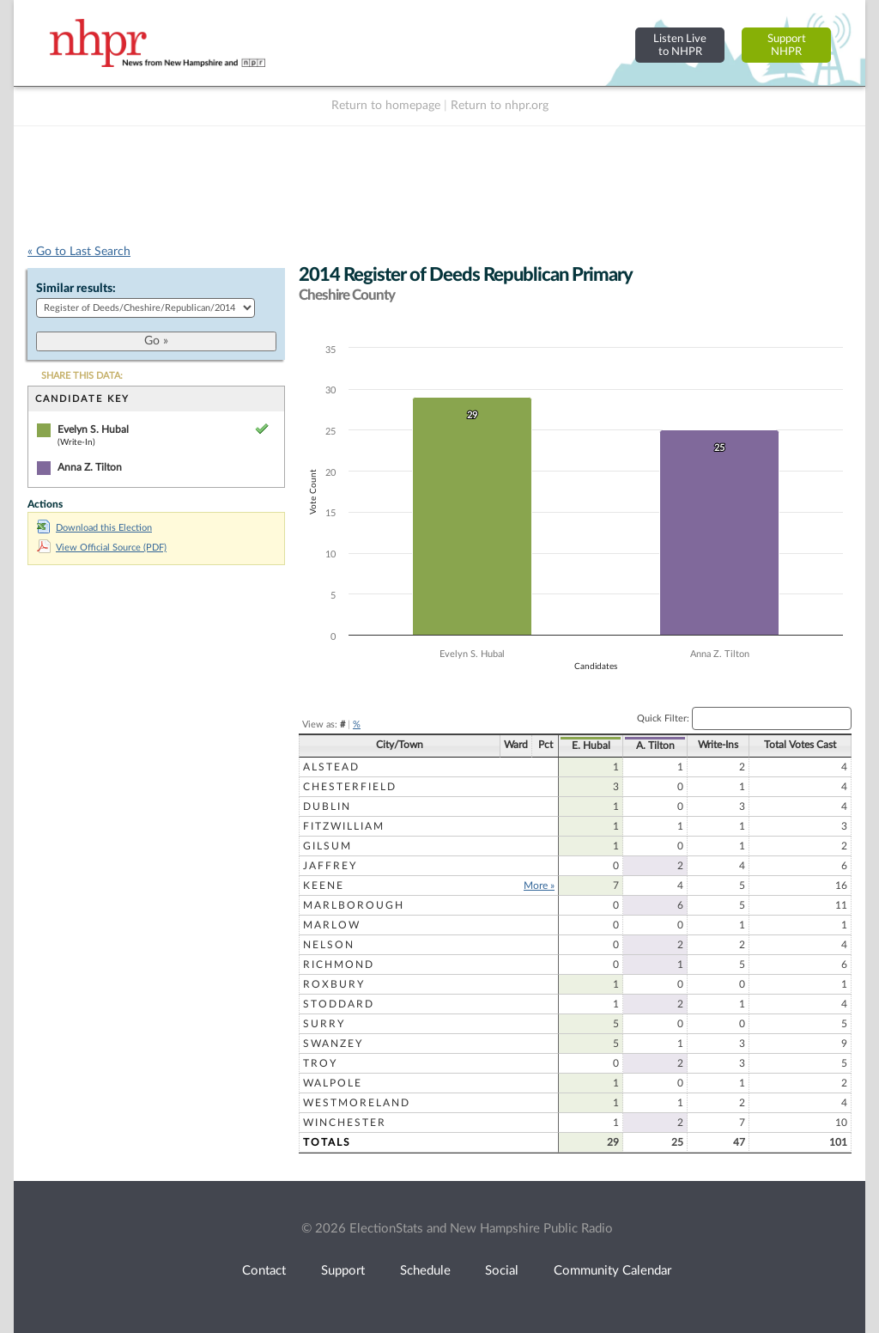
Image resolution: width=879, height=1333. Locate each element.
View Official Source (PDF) (102, 547)
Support (343, 1270)
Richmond (338, 964)
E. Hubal (591, 745)
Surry (324, 1024)
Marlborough (353, 905)
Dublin (327, 806)
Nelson (329, 945)
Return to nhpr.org (500, 106)
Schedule (425, 1270)
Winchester (344, 1122)
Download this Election (94, 528)
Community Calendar (612, 1270)
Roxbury (334, 984)
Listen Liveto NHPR (679, 45)
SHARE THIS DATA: (82, 375)
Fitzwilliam (344, 826)
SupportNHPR (786, 45)
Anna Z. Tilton (90, 467)
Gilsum (327, 846)
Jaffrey (330, 866)
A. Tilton (655, 745)
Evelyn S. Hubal (93, 429)
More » (539, 885)
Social (501, 1270)
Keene (323, 885)
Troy (320, 1063)
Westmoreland (356, 1103)
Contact (264, 1270)
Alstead (331, 767)
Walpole (332, 1083)
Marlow (332, 925)
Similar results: (76, 289)
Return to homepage (385, 106)
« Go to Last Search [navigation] (78, 252)
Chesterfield (350, 787)
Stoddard (338, 1004)
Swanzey (333, 1043)
